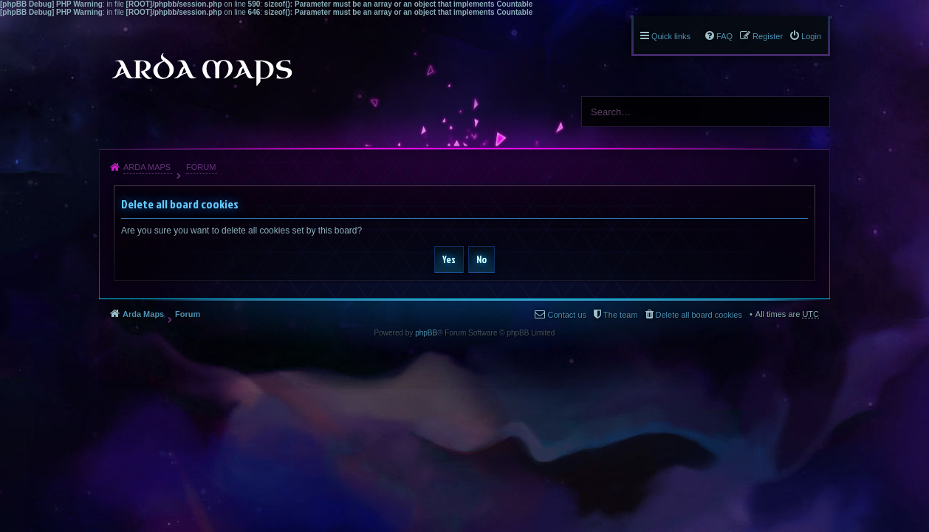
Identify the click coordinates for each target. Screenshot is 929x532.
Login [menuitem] (811, 36)
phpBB (426, 333)
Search (813, 111)
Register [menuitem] (768, 36)
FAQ (724, 36)
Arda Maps (147, 167)
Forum (201, 167)
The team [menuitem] (620, 314)
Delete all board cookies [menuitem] (699, 314)
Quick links (670, 36)
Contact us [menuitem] (566, 314)
